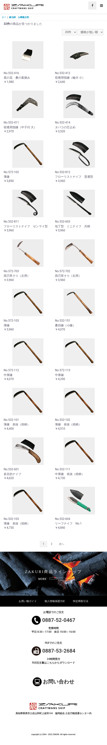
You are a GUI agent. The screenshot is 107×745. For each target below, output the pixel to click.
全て (4, 17)
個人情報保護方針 (55, 601)
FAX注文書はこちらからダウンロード (53, 662)
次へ (61, 543)
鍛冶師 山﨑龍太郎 (19, 17)
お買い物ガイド (28, 601)
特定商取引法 (80, 601)
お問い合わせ (58, 682)
